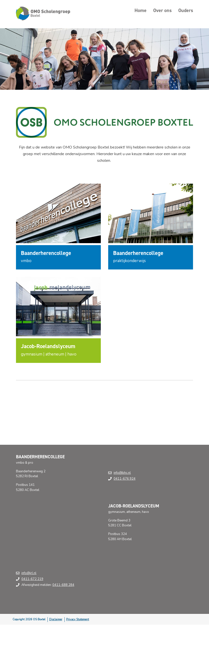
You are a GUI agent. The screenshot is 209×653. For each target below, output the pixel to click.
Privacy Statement (77, 619)
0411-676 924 (124, 478)
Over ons (162, 10)
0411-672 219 (32, 579)
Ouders (185, 10)
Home (140, 10)
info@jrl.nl (28, 573)
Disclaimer (55, 619)
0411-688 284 (63, 585)
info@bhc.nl (122, 473)
